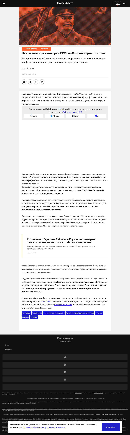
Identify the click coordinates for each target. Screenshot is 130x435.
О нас (7, 345)
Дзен (74, 112)
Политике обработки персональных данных (44, 428)
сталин (98, 313)
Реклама (8, 349)
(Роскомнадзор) (78, 393)
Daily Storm (65, 3)
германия (37, 313)
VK (80, 112)
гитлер (34, 317)
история (26, 313)
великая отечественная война (80, 313)
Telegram (67, 112)
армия (25, 317)
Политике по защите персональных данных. (93, 398)
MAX (60, 109)
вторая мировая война (53, 313)
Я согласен (110, 427)
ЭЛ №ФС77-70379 (98, 393)
